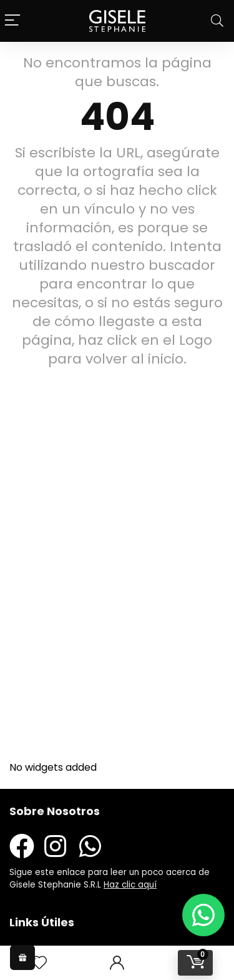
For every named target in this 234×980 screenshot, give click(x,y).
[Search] (217, 20)
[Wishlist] (39, 963)
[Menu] (12, 20)
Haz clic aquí (130, 885)
